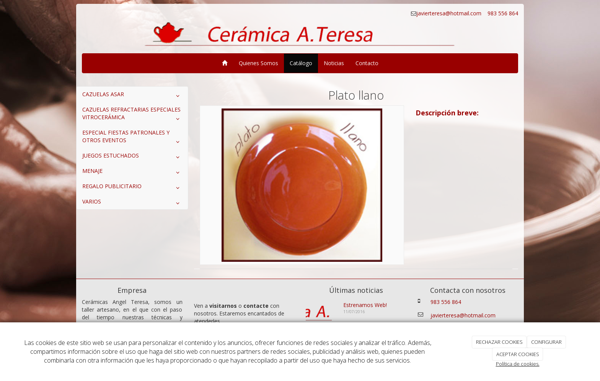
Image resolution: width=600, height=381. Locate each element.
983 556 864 (502, 13)
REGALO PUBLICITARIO (132, 187)
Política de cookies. (518, 363)
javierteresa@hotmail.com (449, 13)
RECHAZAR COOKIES (499, 341)
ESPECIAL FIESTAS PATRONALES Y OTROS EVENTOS (132, 138)
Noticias (334, 63)
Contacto (366, 63)
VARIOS (132, 203)
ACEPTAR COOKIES (517, 354)
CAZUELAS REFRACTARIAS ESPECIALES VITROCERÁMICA (132, 115)
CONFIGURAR (546, 341)
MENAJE (132, 172)
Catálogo (301, 63)
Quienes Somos (258, 63)
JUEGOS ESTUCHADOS (132, 157)
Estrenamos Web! (365, 305)
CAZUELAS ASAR (132, 95)
